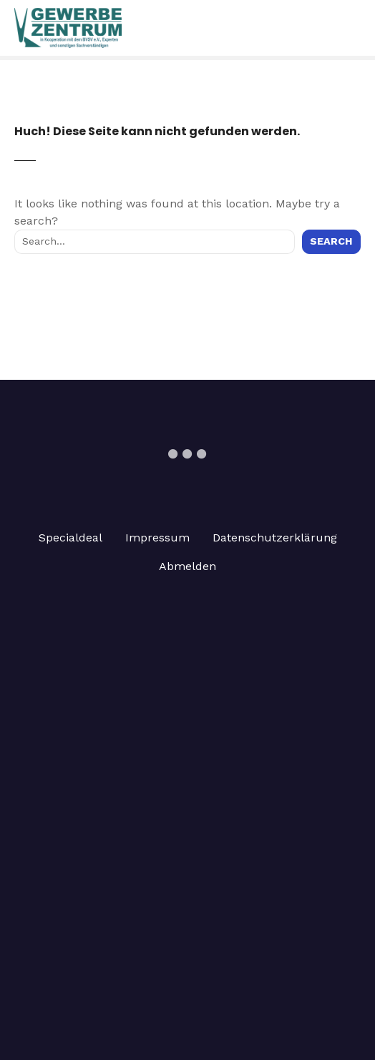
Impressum (157, 537)
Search (331, 241)
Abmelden (187, 566)
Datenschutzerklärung (275, 537)
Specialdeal (70, 537)
